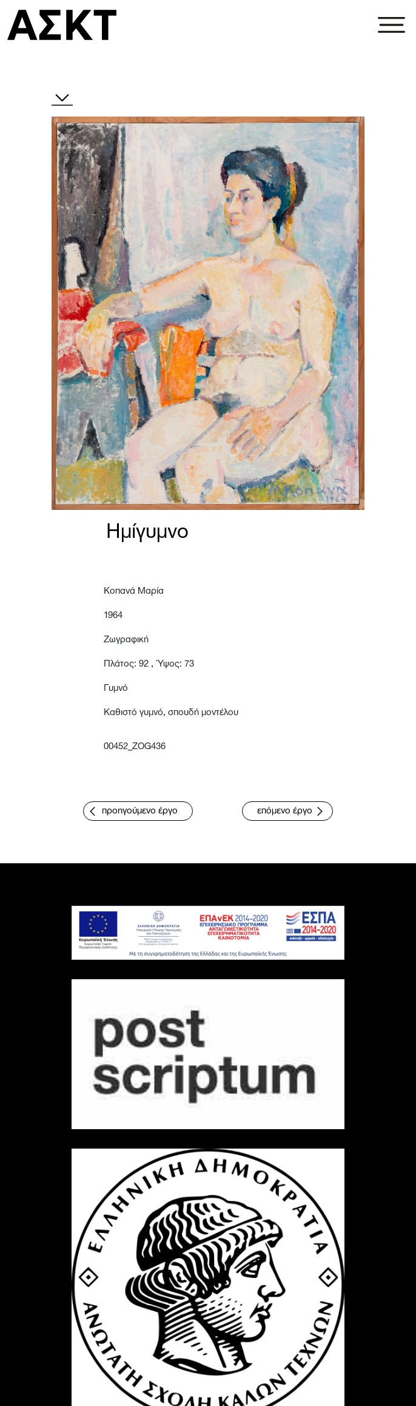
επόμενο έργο (284, 811)
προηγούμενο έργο (140, 811)
